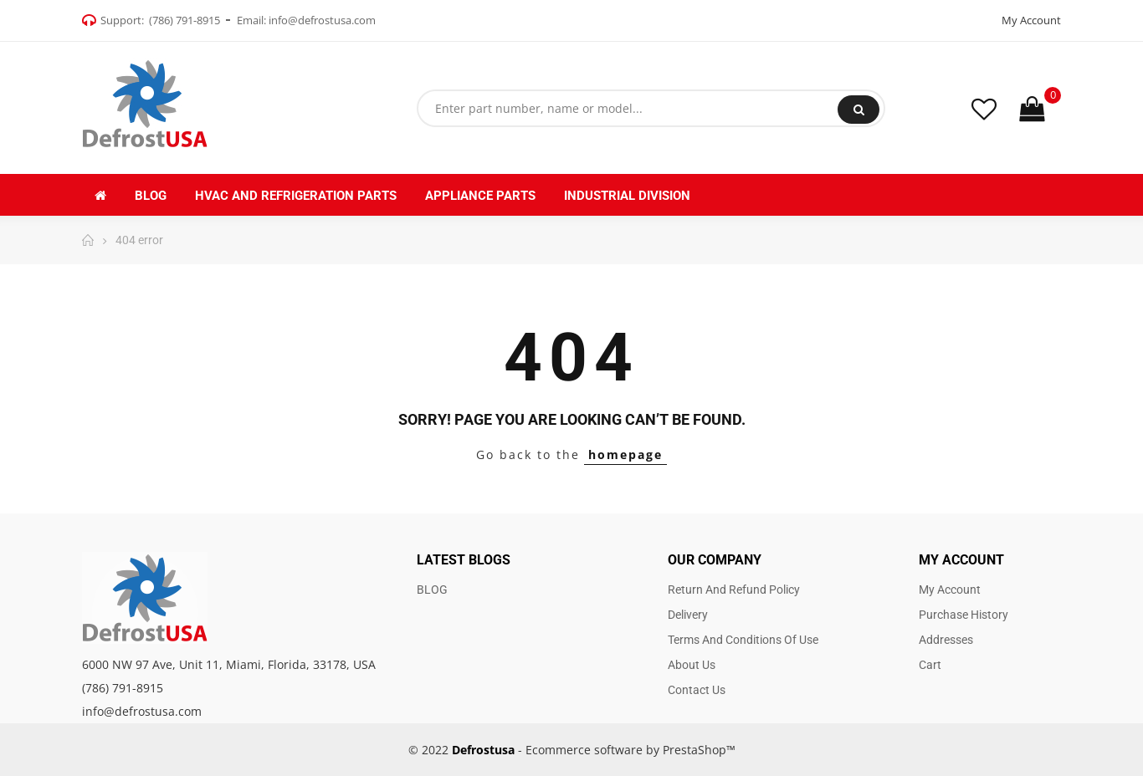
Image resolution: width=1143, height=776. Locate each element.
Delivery (688, 614)
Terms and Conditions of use (743, 639)
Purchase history (963, 614)
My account (950, 589)
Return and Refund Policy (734, 589)
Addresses (946, 639)
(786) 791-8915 (184, 20)
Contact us (696, 690)
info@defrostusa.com (322, 20)
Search (858, 109)
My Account (1031, 20)
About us (691, 664)
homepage (625, 454)
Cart (930, 664)
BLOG (432, 589)
